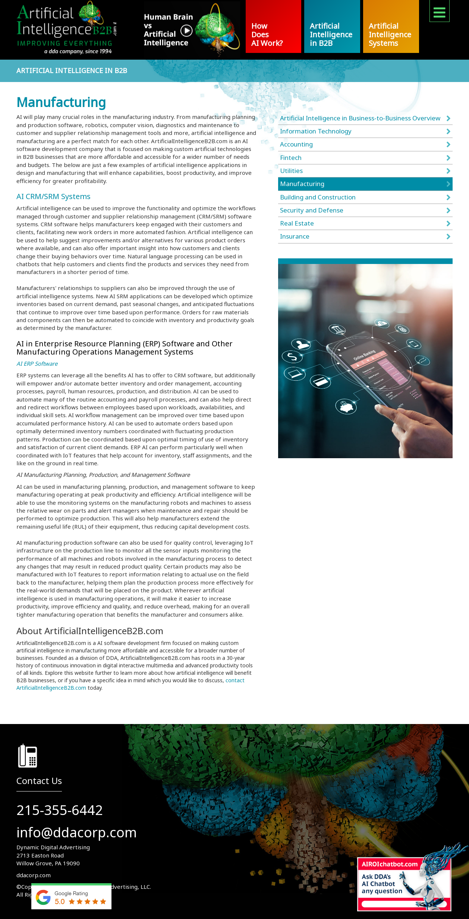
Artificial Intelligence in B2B (331, 34)
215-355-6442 (59, 810)
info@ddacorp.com (76, 832)
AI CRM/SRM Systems (53, 196)
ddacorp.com (33, 875)
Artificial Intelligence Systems (390, 34)
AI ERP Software (36, 363)
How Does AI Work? (267, 34)
